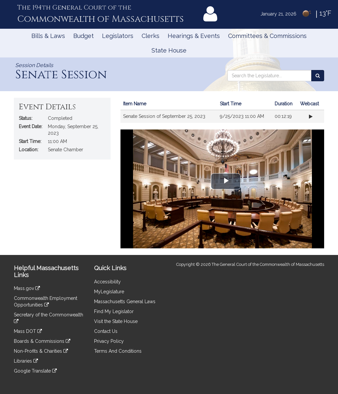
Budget (83, 35)
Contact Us (106, 331)
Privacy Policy (109, 341)
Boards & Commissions (42, 341)
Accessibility (107, 281)
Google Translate (35, 371)
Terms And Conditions (118, 351)
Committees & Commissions (267, 35)
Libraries (26, 361)
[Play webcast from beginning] (311, 116)
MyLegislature (109, 291)
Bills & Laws (48, 35)
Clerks (150, 35)
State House (169, 50)
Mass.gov (27, 288)
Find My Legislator (114, 311)
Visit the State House (116, 321)
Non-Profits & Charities (41, 351)
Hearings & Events (194, 35)
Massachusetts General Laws (124, 301)
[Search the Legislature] (317, 75)
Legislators (117, 35)
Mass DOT (28, 331)
